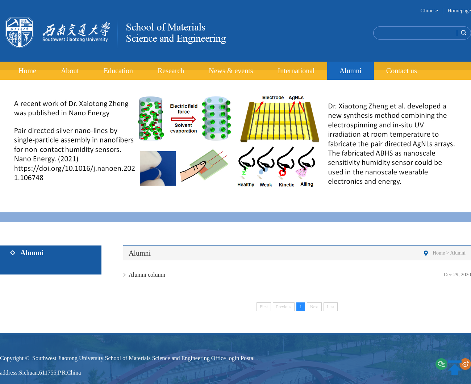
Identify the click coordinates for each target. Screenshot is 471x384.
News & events (231, 71)
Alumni (350, 71)
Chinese (429, 10)
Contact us (401, 71)
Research (171, 71)
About (70, 71)
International (296, 71)
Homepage (459, 10)
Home (27, 71)
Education (118, 71)
